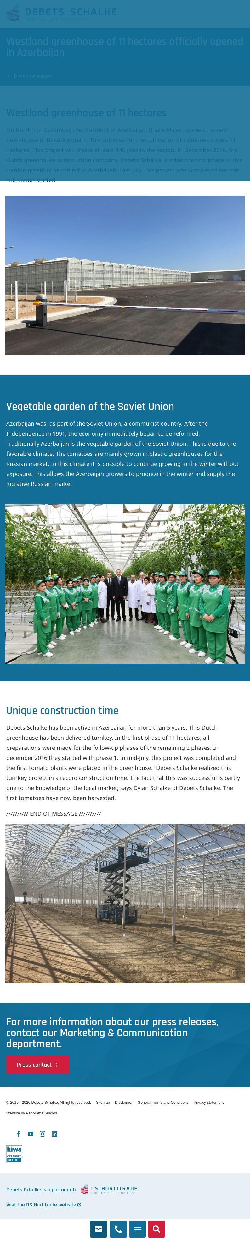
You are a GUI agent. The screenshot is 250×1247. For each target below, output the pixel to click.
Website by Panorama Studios (31, 1113)
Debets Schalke (61, 14)
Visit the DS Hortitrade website (41, 1204)
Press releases (33, 76)
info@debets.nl (98, 1226)
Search (156, 1226)
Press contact (34, 1065)
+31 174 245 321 (118, 1226)
